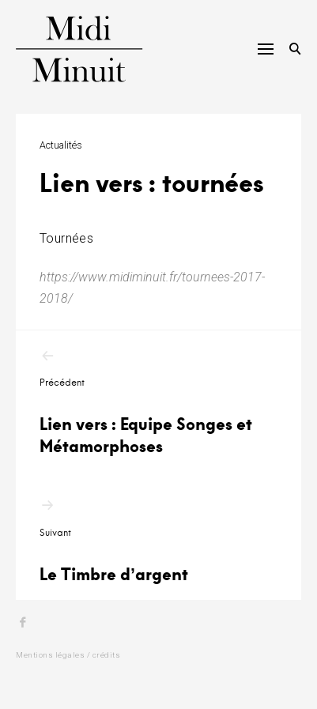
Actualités (61, 145)
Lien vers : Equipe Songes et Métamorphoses (158, 402)
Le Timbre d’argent (158, 540)
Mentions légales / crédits (68, 655)
